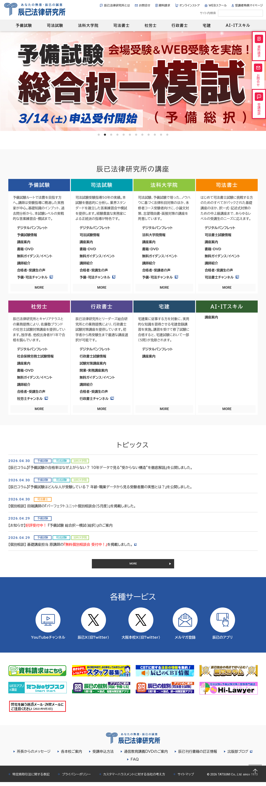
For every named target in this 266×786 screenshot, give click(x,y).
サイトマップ (185, 778)
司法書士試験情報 (218, 235)
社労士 (150, 25)
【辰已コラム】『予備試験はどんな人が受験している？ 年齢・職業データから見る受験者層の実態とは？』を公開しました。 (100, 487)
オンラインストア (189, 5)
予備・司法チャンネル (35, 277)
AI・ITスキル (238, 25)
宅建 (207, 25)
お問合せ (144, 5)
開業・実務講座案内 (94, 370)
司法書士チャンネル (222, 277)
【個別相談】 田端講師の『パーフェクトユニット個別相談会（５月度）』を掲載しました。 (72, 506)
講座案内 (23, 242)
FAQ (135, 763)
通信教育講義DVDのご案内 (145, 755)
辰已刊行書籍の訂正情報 (196, 755)
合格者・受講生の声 (31, 270)
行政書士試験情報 (93, 356)
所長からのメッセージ (33, 755)
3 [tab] (111, 135)
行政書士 (179, 25)
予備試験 (24, 25)
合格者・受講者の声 (156, 270)
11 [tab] (161, 135)
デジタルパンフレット (32, 227)
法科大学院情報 (153, 235)
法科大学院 (88, 25)
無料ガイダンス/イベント (34, 256)
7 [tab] (136, 135)
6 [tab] (130, 135)
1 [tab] (99, 135)
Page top (255, 771)
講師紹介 (23, 263)
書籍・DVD (25, 249)
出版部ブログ (240, 755)
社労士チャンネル (32, 398)
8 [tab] (142, 135)
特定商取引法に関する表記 (30, 778)
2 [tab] (105, 135)
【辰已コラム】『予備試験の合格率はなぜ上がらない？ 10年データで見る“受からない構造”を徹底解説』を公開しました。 (100, 467)
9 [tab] (149, 135)
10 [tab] (155, 135)
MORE (39, 288)
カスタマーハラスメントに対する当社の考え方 (134, 778)
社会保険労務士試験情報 (35, 356)
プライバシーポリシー (76, 778)
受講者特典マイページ (249, 5)
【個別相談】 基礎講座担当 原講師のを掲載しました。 (73, 544)
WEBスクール (218, 5)
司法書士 (121, 25)
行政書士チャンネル (97, 398)
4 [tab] (117, 135)
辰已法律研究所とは (117, 5)
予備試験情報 (27, 235)
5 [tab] (124, 135)
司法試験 (55, 25)
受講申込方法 (102, 755)
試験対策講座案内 (93, 363)
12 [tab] (167, 135)
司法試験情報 (90, 235)
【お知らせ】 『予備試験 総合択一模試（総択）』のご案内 (60, 525)
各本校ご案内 (70, 755)
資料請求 (164, 5)
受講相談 (259, 113)
